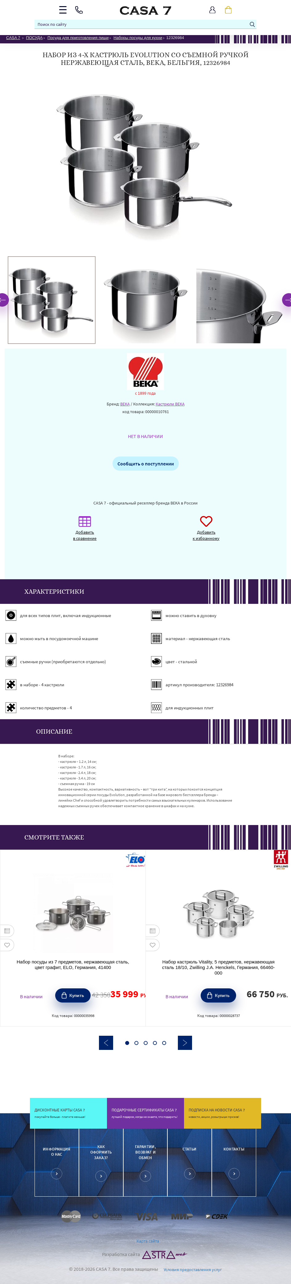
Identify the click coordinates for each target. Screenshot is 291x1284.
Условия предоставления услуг (193, 1269)
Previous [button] (106, 1043)
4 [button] (155, 1043)
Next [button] (185, 1043)
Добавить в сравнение (84, 531)
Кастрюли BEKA (170, 404)
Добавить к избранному (206, 531)
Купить (76, 995)
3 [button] (146, 1043)
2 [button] (136, 1043)
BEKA (125, 404)
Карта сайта (148, 1241)
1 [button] (127, 1043)
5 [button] (164, 1043)
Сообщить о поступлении (145, 464)
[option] (52, 300)
